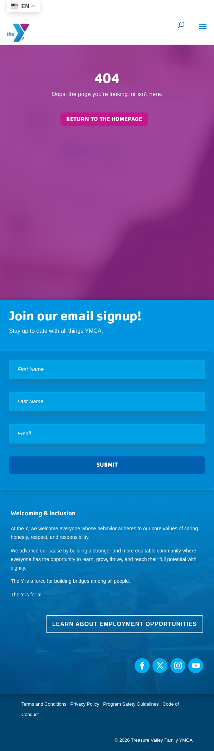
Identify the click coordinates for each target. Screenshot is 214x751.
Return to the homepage (104, 119)
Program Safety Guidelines (130, 704)
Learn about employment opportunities (124, 624)
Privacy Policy (84, 704)
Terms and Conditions (44, 704)
